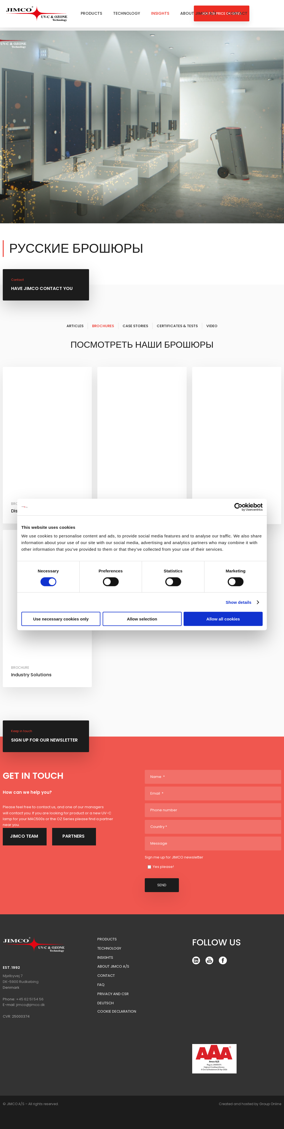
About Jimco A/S (198, 13)
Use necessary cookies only (60, 619)
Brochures (103, 326)
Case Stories (135, 326)
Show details (239, 602)
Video (211, 326)
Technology (126, 13)
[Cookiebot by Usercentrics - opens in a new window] (238, 507)
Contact (237, 13)
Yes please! (163, 866)
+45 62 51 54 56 (30, 999)
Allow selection (142, 619)
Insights (160, 13)
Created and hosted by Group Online (250, 1104)
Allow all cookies (223, 619)
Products (91, 13)
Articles (75, 326)
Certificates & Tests (177, 326)
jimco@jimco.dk (30, 1004)
